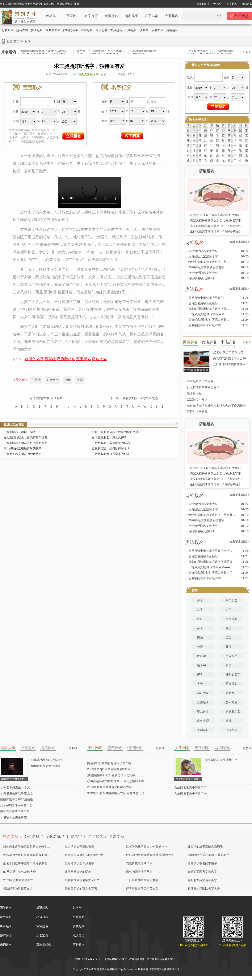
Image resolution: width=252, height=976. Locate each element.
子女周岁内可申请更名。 (49, 398)
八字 (200, 609)
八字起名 (232, 4)
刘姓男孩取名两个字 (139, 863)
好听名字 (53, 379)
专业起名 (171, 16)
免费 (200, 646)
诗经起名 (6, 916)
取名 (200, 619)
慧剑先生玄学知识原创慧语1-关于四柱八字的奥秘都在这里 (26, 848)
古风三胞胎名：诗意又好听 (109, 437)
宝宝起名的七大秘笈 (200, 381)
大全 (200, 683)
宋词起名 (203, 730)
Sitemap (201, 4)
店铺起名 (172, 30)
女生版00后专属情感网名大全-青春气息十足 (115, 793)
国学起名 (6, 907)
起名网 (230, 693)
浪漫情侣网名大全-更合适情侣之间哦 (111, 775)
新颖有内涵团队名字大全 (204, 888)
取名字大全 (53, 30)
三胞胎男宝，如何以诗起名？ (111, 448)
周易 (200, 637)
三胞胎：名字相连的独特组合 (22, 454)
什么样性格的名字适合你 (203, 387)
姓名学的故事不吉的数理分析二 (85, 855)
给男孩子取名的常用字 (202, 863)
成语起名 (42, 907)
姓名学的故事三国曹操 (79, 846)
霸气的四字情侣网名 (139, 871)
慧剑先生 (231, 702)
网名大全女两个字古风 (14, 811)
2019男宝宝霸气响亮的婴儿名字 (208, 855)
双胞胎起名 (65, 359)
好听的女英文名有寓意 (202, 880)
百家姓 (71, 16)
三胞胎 (36, 379)
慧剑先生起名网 (88, 74)
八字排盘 (151, 16)
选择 (228, 720)
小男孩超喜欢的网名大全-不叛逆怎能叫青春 (115, 781)
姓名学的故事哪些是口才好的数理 (25, 863)
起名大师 (22, 30)
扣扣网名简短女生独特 (45, 766)
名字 (228, 609)
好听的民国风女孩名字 (202, 871)
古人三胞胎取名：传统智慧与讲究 (25, 437)
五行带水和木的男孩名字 (229, 364)
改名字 (144, 30)
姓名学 (51, 16)
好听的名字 (70, 30)
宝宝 (228, 637)
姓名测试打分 (143, 964)
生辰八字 (231, 656)
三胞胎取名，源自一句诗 (19, 432)
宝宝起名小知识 (197, 399)
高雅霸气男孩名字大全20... (230, 358)
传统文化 (231, 730)
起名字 (201, 665)
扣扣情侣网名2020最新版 (16, 799)
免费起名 (111, 16)
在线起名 (247, 4)
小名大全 (216, 4)
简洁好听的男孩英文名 (18, 888)
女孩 (228, 665)
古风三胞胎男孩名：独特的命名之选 (115, 432)
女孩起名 (116, 30)
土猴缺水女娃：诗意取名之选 (138, 398)
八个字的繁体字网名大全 (16, 805)
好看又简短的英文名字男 (81, 888)
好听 (200, 674)
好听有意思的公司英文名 (142, 888)
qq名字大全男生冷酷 (13, 817)
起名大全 (7, 30)
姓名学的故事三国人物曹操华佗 (146, 846)
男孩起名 (101, 30)
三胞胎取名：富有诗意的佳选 (111, 443)
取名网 (123, 964)
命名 (200, 628)
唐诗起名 (6, 926)
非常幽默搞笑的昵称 (78, 871)
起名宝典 (42, 935)
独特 (68, 379)
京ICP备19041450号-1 (87, 959)
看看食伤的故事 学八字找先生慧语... (211, 51)
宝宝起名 (87, 30)
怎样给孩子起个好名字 (79, 863)
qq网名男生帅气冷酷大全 (47, 759)
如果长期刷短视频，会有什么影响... (44, 51)
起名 (200, 600)
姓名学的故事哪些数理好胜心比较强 (149, 855)
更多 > (247, 52)
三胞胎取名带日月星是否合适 (111, 454)
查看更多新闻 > (239, 242)
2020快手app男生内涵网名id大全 (108, 769)
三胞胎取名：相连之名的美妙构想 (25, 443)
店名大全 (157, 30)
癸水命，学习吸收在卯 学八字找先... (100, 51)
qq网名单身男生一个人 (15, 787)
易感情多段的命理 (144, 51)
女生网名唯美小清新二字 (221, 759)
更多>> (73, 748)
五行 (228, 646)
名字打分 (91, 16)
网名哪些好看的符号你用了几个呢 (109, 763)
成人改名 (79, 935)
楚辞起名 (6, 935)
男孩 (228, 628)
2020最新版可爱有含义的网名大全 (109, 787)
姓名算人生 (194, 393)
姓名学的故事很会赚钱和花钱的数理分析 (26, 856)
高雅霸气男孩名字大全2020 (83, 880)
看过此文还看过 (13, 424)
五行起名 (79, 944)
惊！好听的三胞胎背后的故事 (22, 448)
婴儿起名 (37, 30)
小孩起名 (42, 916)
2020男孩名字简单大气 (228, 352)
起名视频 (131, 16)
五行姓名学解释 (197, 411)
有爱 (80, 379)
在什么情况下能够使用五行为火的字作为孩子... (217, 405)
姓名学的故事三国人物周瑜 (205, 846)
